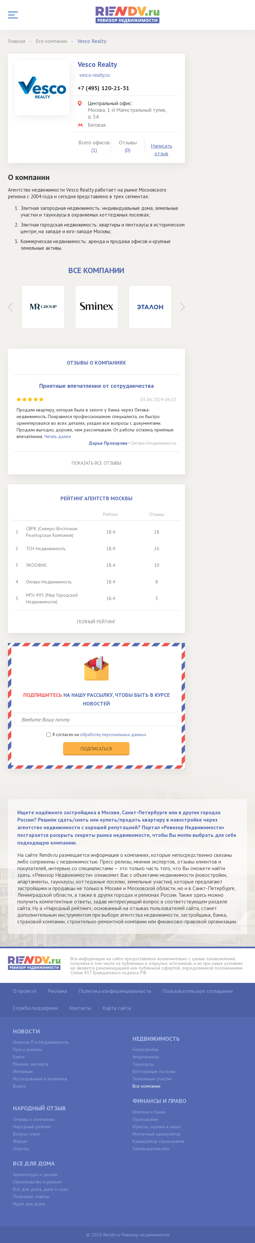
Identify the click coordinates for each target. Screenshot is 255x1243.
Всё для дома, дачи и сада (40, 1189)
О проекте (25, 991)
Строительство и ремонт (37, 1182)
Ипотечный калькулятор (156, 1134)
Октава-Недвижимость (153, 443)
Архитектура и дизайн (35, 1174)
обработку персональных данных (113, 734)
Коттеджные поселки (153, 1071)
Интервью (23, 1071)
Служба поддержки (35, 1008)
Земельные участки (152, 1079)
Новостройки (145, 1049)
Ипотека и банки (149, 1112)
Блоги (19, 1057)
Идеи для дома (29, 1204)
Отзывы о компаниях (34, 1119)
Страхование (145, 1119)
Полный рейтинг (96, 622)
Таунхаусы (143, 1064)
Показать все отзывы (96, 463)
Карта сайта (117, 1008)
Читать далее (57, 436)
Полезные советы (31, 1196)
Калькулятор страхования (158, 1141)
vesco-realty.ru (94, 75)
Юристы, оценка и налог (156, 1127)
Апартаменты (145, 1057)
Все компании (146, 1086)
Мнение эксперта (30, 1064)
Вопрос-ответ (27, 1134)
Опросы (21, 1149)
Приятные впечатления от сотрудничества (96, 385)
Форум (20, 1141)
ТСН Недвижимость (45, 548)
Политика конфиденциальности (114, 991)
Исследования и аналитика (40, 1079)
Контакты (80, 1008)
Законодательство (150, 1149)
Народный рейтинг (32, 1127)
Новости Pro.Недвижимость (41, 1042)
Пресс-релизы (27, 1049)
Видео (19, 1086)
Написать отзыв (161, 149)
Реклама (57, 991)
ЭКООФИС (36, 565)
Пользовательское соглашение (197, 991)
